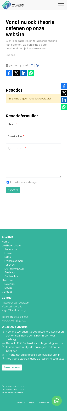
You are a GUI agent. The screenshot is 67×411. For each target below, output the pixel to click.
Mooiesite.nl (44, 402)
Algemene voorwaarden (13, 392)
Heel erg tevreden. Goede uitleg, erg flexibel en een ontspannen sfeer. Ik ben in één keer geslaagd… (35, 335)
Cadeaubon (11, 276)
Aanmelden (11, 249)
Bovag (8, 287)
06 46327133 (18, 320)
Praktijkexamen (13, 260)
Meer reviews (12, 367)
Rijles (7, 257)
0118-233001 (21, 316)
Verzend (13, 189)
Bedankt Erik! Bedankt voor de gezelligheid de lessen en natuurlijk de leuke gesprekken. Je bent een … (34, 347)
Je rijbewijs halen (12, 245)
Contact (7, 291)
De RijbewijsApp (14, 268)
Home (5, 241)
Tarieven (9, 264)
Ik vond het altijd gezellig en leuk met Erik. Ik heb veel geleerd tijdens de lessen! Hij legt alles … (35, 358)
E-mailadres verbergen (24, 182)
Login (31, 402)
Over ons (7, 280)
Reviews (9, 284)
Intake (8, 253)
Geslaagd (10, 272)
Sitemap (21, 402)
